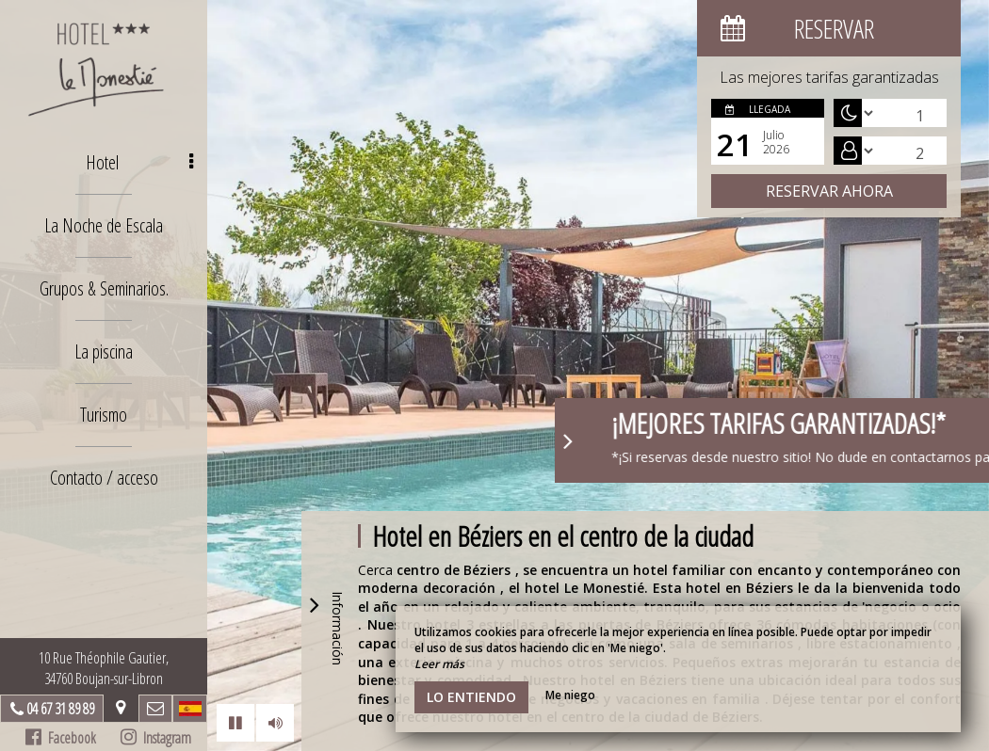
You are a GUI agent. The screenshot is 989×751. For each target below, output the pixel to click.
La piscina (103, 351)
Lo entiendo (471, 697)
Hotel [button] (140, 162)
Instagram (156, 737)
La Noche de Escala (103, 225)
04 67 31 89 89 (60, 708)
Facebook (60, 737)
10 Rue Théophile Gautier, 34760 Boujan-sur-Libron (104, 668)
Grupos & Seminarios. (104, 288)
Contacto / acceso (104, 477)
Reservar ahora (829, 191)
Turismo (103, 414)
